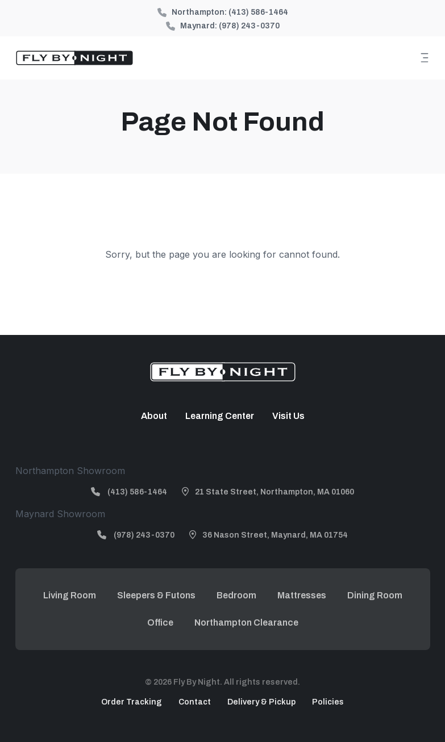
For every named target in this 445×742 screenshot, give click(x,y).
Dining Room (374, 595)
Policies (328, 702)
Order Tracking (131, 702)
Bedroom (236, 595)
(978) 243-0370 (249, 26)
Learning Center (219, 416)
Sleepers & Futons (156, 595)
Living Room (69, 595)
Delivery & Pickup (261, 702)
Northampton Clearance (246, 622)
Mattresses (301, 595)
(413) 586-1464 (258, 12)
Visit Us (288, 416)
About (154, 416)
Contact (194, 702)
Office (160, 622)
